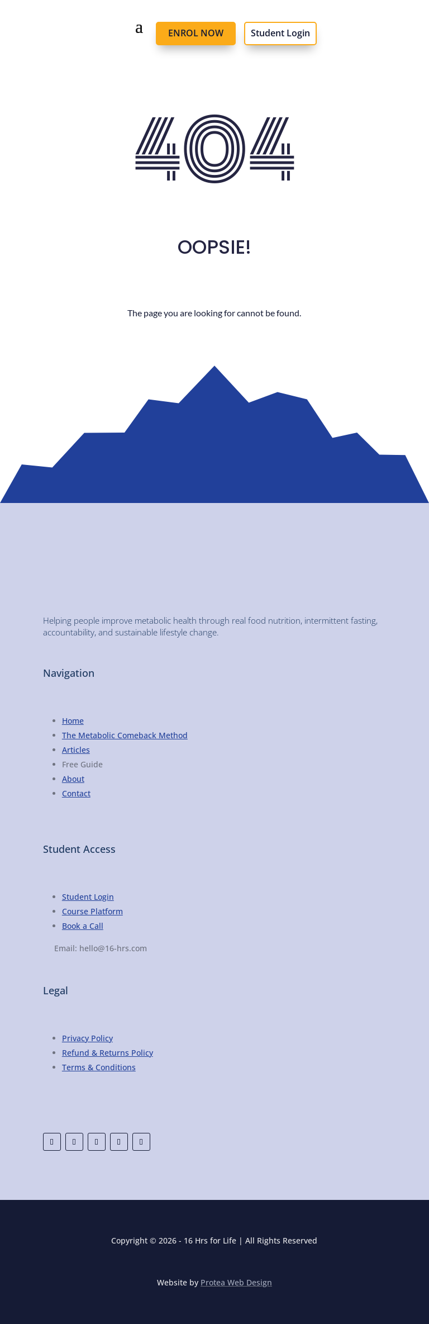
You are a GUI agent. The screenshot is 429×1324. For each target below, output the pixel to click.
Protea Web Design (236, 1282)
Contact (76, 793)
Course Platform (92, 911)
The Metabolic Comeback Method (125, 735)
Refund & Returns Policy (107, 1052)
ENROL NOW (195, 33)
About (73, 778)
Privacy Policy (87, 1038)
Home (73, 720)
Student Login (280, 33)
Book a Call (82, 925)
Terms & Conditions (99, 1067)
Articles (76, 749)
